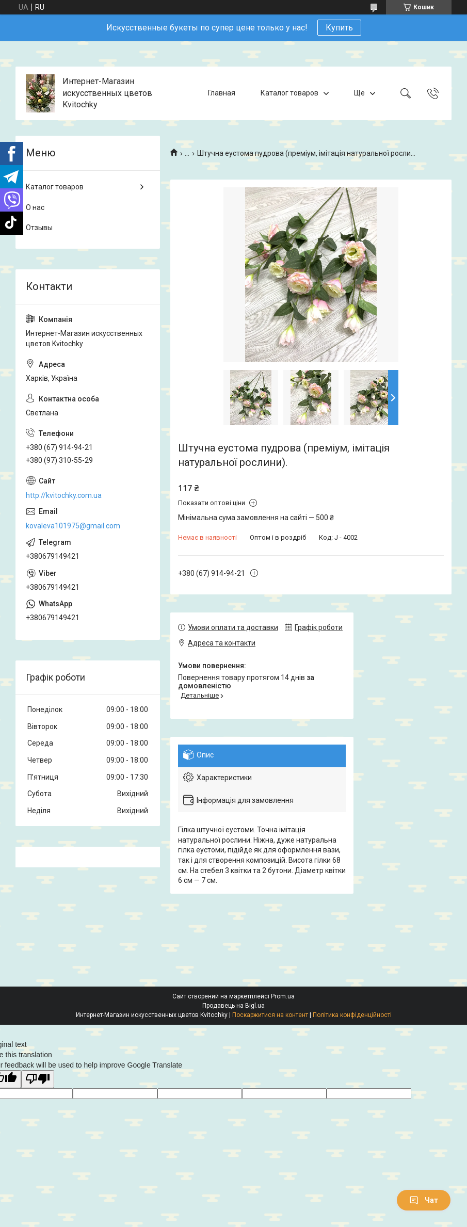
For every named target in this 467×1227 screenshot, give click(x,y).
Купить (339, 28)
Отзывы (39, 227)
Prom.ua (283, 996)
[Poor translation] (37, 1079)
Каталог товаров (289, 93)
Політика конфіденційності (352, 1015)
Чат (423, 1200)
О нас (35, 207)
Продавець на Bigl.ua (233, 1005)
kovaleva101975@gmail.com (73, 526)
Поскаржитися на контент (270, 1015)
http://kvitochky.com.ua (64, 495)
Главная (221, 93)
